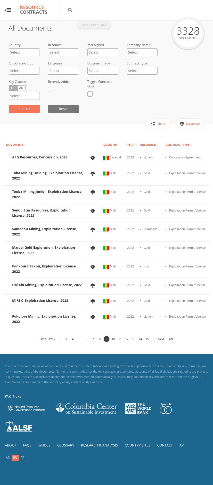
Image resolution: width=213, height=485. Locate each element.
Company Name (138, 45)
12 (127, 339)
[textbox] (24, 52)
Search (24, 108)
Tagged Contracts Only (99, 83)
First (43, 339)
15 (147, 339)
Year (130, 145)
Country (15, 45)
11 (120, 339)
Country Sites (137, 445)
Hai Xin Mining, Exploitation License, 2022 (47, 284)
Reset (63, 108)
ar (8, 457)
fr (22, 457)
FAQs (27, 445)
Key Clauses (17, 81)
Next (161, 339)
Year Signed (95, 45)
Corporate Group (21, 63)
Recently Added (59, 81)
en (15, 457)
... (59, 339)
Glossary (65, 445)
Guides (44, 445)
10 (113, 339)
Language (55, 63)
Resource (54, 45)
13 (133, 339)
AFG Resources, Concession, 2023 (39, 157)
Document (14, 145)
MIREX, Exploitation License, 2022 (40, 300)
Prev (52, 339)
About (10, 445)
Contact (165, 445)
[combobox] (24, 52)
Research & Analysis (99, 445)
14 (140, 339)
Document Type (98, 63)
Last (170, 339)
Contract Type (137, 63)
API (182, 445)
